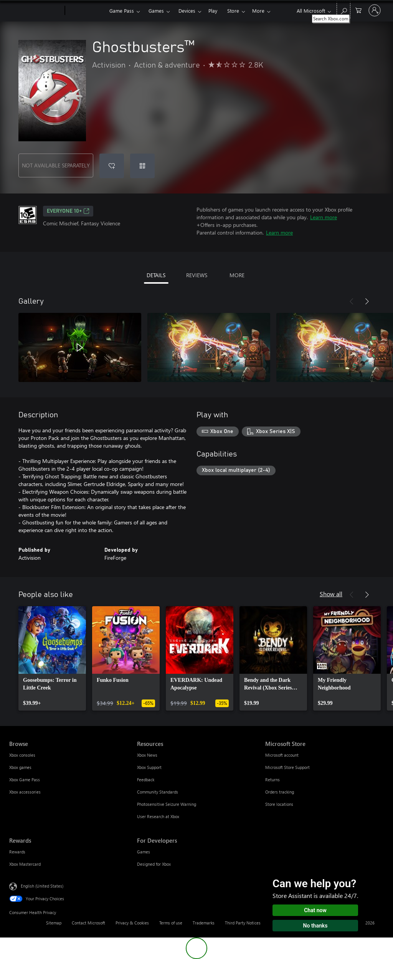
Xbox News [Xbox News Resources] (147, 754)
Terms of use (170, 922)
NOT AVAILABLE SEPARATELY (56, 165)
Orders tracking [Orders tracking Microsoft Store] (279, 791)
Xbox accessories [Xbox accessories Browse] (25, 791)
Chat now (315, 910)
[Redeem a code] (142, 166)
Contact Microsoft (88, 922)
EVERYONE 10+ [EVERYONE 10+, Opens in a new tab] (68, 211)
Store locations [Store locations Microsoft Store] (279, 804)
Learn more (323, 217)
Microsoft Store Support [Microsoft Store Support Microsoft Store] (287, 767)
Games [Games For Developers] (143, 851)
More (258, 10)
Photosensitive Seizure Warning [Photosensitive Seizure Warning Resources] (166, 804)
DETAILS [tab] (156, 275)
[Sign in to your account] (374, 10)
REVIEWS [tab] (196, 275)
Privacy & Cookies (132, 922)
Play (212, 10)
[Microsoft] (35, 10)
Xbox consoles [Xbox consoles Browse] (22, 754)
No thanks (315, 926)
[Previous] (351, 301)
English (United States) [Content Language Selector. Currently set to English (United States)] (42, 885)
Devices (186, 10)
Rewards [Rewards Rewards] (17, 851)
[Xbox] (86, 10)
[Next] (367, 301)
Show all (331, 594)
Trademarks (204, 922)
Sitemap (53, 922)
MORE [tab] (237, 275)
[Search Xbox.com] (343, 9)
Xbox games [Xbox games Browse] (20, 767)
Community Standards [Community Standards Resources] (157, 791)
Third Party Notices (243, 922)
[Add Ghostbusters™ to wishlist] (111, 166)
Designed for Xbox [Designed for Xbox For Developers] (154, 863)
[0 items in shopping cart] (358, 10)
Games (156, 10)
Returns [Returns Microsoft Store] (272, 779)
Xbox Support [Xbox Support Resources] (149, 767)
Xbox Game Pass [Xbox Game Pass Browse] (24, 779)
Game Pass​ (121, 10)
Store (233, 10)
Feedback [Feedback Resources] (145, 779)
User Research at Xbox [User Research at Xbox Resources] (158, 816)
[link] (52, 658)
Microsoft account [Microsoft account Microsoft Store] (282, 754)
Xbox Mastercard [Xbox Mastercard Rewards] (25, 863)
